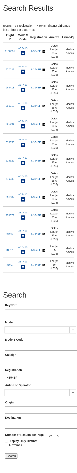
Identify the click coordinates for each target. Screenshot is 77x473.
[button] (72, 329)
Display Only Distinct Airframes (23, 443)
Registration (13, 370)
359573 (10, 215)
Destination (13, 417)
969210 (10, 105)
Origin (9, 402)
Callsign (10, 354)
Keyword (11, 305)
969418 (10, 87)
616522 (10, 160)
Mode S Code (14, 339)
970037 (10, 69)
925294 (10, 124)
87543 (10, 233)
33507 (10, 264)
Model (9, 322)
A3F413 (23, 48)
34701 (10, 250)
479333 (10, 179)
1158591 (10, 51)
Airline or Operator (18, 385)
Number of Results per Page (24, 434)
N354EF (36, 51)
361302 (10, 197)
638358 (10, 142)
